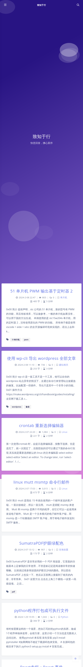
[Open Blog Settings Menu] (75, 658)
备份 (27, 407)
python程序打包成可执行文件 (41, 610)
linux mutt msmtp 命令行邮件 (41, 482)
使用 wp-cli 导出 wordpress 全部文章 (41, 358)
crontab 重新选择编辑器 (41, 425)
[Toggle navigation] (77, 4)
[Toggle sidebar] (5, 4)
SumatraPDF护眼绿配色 (41, 543)
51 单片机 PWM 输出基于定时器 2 (41, 291)
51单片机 (16, 339)
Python (64, 616)
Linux (64, 432)
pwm (26, 339)
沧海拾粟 (63, 549)
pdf (13, 591)
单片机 (63, 297)
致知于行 (41, 5)
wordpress (16, 407)
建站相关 (63, 364)
